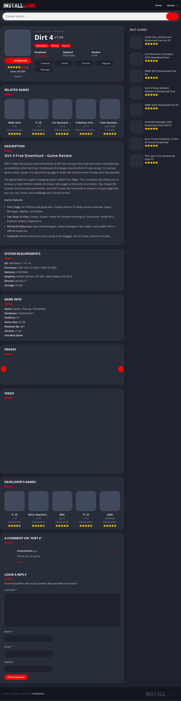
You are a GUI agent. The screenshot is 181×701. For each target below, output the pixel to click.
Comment (10, 591)
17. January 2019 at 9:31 (108, 552)
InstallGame (37, 694)
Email (8, 648)
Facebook (43, 64)
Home (158, 5)
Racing (54, 47)
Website (8, 663)
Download (15, 62)
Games (171, 5)
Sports (66, 47)
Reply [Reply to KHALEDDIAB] (20, 563)
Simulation (58, 32)
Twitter (62, 64)
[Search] (90, 17)
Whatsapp (43, 71)
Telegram (103, 64)
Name (8, 633)
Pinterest (83, 64)
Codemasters (41, 56)
